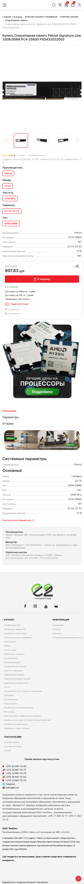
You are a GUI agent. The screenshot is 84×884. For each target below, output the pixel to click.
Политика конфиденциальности (67, 637)
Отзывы (7, 750)
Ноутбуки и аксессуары (15, 633)
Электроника (10, 641)
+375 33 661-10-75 (16, 773)
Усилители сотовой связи (15, 724)
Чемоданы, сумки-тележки (16, 728)
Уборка (7, 646)
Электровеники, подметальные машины (22, 716)
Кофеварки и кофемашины (16, 683)
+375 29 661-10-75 (16, 769)
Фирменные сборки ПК (14, 629)
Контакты (57, 633)
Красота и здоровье (13, 670)
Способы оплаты (11, 742)
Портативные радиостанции (17, 679)
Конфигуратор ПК (12, 625)
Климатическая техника (15, 666)
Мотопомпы (9, 712)
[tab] (42, 411)
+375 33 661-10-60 (16, 766)
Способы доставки (12, 746)
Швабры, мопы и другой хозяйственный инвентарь (27, 720)
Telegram (8, 784)
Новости (56, 629)
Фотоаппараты (11, 658)
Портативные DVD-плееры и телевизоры (23, 691)
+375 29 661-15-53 (16, 776)
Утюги (7, 687)
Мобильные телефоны (14, 654)
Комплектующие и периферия (18, 637)
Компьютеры (10, 650)
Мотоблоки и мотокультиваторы (19, 707)
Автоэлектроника (12, 662)
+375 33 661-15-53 (16, 780)
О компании (58, 625)
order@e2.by (12, 787)
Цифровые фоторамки (14, 674)
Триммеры (9, 695)
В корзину (42, 279)
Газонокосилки (11, 699)
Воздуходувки (10, 703)
